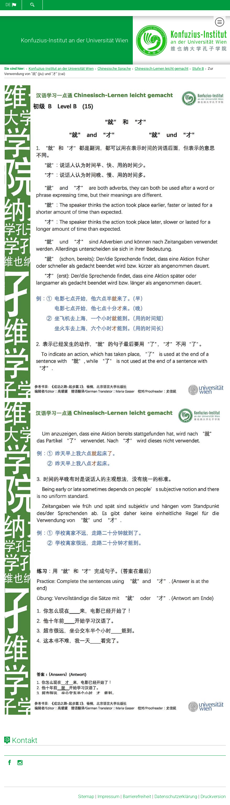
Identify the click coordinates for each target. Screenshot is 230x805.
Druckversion (213, 796)
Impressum (108, 796)
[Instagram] (20, 762)
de (11, 4)
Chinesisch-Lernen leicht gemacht (161, 68)
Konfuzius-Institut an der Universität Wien (74, 40)
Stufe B (198, 68)
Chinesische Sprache (114, 68)
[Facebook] (9, 762)
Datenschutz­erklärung (175, 796)
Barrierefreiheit (137, 796)
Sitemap (86, 796)
